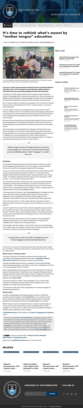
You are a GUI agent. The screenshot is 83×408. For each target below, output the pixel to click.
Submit (52, 394)
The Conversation (26, 318)
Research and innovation (11, 352)
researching (33, 192)
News (15, 25)
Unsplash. (43, 42)
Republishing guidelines (55, 406)
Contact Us (67, 25)
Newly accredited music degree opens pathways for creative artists (69, 57)
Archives (58, 25)
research (37, 133)
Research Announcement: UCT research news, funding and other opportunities (69, 65)
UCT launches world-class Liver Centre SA (71, 116)
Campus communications (28, 25)
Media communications (45, 25)
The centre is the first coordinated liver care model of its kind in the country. (72, 119)
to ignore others (16, 278)
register (45, 328)
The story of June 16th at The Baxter (70, 107)
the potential (29, 297)
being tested (34, 301)
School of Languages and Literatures (42, 312)
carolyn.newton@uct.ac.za (43, 329)
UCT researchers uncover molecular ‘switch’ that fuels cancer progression (70, 126)
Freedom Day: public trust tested (71, 88)
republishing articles (19, 340)
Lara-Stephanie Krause (10, 312)
